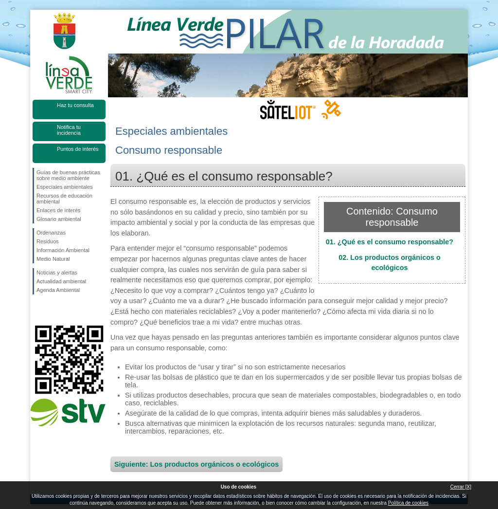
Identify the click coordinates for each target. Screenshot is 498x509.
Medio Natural (53, 259)
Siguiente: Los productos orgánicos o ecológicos (196, 464)
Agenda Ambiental (58, 290)
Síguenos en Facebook (38, 310)
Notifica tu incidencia (69, 130)
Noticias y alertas (56, 272)
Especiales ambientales (64, 187)
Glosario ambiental (58, 219)
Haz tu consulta (75, 105)
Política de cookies (408, 503)
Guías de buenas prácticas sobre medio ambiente (68, 175)
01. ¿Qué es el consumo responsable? (389, 242)
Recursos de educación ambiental (64, 198)
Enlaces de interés (58, 210)
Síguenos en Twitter (54, 310)
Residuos (47, 241)
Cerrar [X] (460, 487)
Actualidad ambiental (61, 281)
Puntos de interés (78, 149)
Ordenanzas (51, 233)
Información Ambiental (62, 250)
